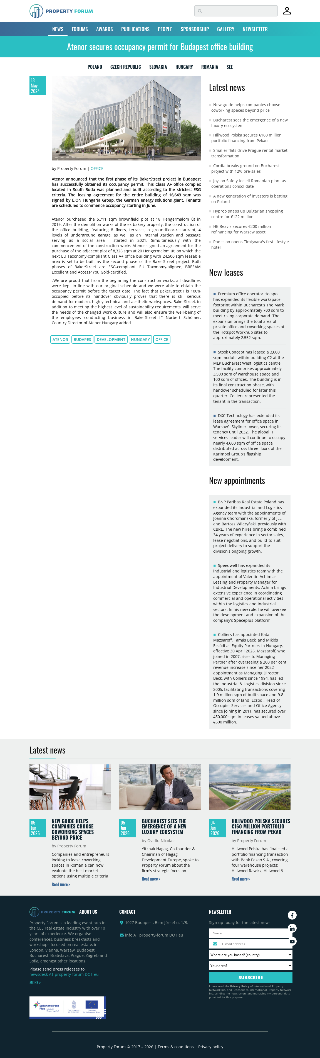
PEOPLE (165, 29)
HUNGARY (184, 68)
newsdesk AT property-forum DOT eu (64, 974)
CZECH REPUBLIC (125, 68)
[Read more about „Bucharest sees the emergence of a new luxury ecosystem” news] (151, 879)
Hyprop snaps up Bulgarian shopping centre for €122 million (247, 213)
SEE (230, 68)
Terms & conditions (176, 1046)
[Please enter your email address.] (250, 944)
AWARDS (104, 29)
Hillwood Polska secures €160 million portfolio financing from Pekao (246, 137)
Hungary (140, 339)
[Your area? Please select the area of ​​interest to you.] (250, 965)
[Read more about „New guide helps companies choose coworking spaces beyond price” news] (61, 884)
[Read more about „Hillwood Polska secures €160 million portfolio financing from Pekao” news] (241, 879)
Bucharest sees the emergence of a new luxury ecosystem (164, 826)
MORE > (35, 982)
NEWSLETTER (255, 29)
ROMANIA (209, 68)
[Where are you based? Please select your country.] (250, 954)
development (111, 339)
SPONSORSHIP (195, 29)
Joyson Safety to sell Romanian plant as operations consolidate (248, 183)
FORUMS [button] (80, 29)
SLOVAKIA (158, 68)
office (161, 339)
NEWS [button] (57, 29)
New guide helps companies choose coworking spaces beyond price (245, 107)
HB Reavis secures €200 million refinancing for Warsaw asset (241, 229)
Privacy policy (210, 1046)
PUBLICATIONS (135, 29)
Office (97, 168)
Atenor (60, 339)
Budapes (82, 339)
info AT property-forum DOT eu (154, 935)
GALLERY (225, 29)
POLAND (95, 68)
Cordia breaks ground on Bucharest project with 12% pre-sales (245, 168)
